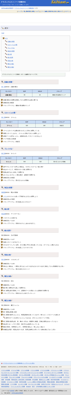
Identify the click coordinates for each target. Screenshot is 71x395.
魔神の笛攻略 (5, 384)
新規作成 (50, 11)
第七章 (3, 259)
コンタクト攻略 (22, 384)
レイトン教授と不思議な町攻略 (37, 382)
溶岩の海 (10, 60)
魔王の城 (7, 276)
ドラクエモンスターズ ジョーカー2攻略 (31, 372)
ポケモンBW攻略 (13, 375)
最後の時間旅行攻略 (62, 382)
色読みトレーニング (57, 384)
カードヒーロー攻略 (34, 384)
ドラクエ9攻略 (34, 370)
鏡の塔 (10, 54)
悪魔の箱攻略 (51, 382)
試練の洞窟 (11, 41)
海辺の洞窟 (11, 51)
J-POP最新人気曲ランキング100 (45, 386)
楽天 (33, 386)
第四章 (3, 192)
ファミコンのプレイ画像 (18, 386)
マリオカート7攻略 (12, 382)
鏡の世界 (10, 57)
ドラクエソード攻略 (56, 370)
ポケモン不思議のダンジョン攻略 (54, 375)
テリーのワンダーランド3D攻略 (53, 372)
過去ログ (60, 11)
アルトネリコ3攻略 (26, 377)
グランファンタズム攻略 (41, 377)
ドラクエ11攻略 (44, 370)
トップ (20, 11)
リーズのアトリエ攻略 (55, 377)
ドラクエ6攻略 (5, 370)
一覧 (24, 11)
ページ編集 (44, 11)
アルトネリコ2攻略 (14, 377)
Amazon (28, 386)
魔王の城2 (11, 67)
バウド (5, 196)
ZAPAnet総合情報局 (7, 8)
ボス (6, 38)
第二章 (3, 117)
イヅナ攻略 (13, 384)
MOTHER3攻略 (55, 379)
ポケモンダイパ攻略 (37, 375)
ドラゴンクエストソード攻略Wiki (13, 2)
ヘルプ (37, 11)
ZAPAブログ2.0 (45, 384)
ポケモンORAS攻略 (24, 375)
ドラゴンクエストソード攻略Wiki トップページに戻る (18, 363)
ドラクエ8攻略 (25, 370)
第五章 (3, 214)
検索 (33, 11)
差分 (55, 11)
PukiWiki (11, 390)
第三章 (3, 153)
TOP (2, 33)
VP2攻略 (7, 379)
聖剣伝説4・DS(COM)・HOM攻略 (21, 379)
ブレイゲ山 (11, 48)
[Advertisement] (35, 18)
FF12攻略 (35, 379)
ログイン (67, 11)
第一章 (3, 87)
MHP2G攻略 (22, 382)
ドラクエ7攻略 (15, 370)
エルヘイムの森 (12, 45)
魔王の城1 (11, 64)
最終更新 (28, 11)
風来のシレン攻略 (44, 379)
